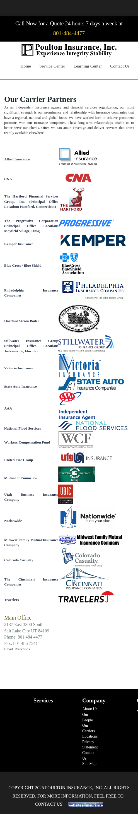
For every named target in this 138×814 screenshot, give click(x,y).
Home (25, 66)
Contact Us (120, 66)
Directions (22, 649)
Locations (90, 736)
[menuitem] (25, 67)
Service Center (52, 66)
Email (9, 649)
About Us (89, 709)
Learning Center (88, 66)
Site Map (89, 764)
